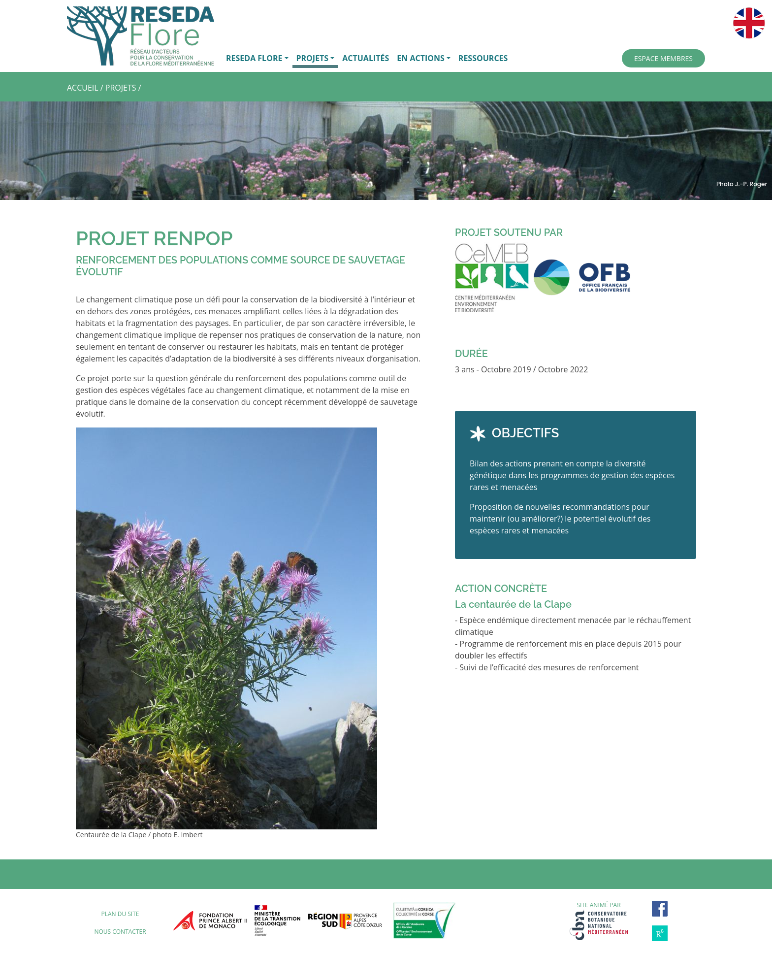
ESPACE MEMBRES (663, 58)
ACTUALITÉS (365, 58)
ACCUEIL (82, 87)
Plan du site (120, 914)
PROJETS (312, 58)
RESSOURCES (483, 58)
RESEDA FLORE (254, 58)
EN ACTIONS (420, 58)
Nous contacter (120, 931)
